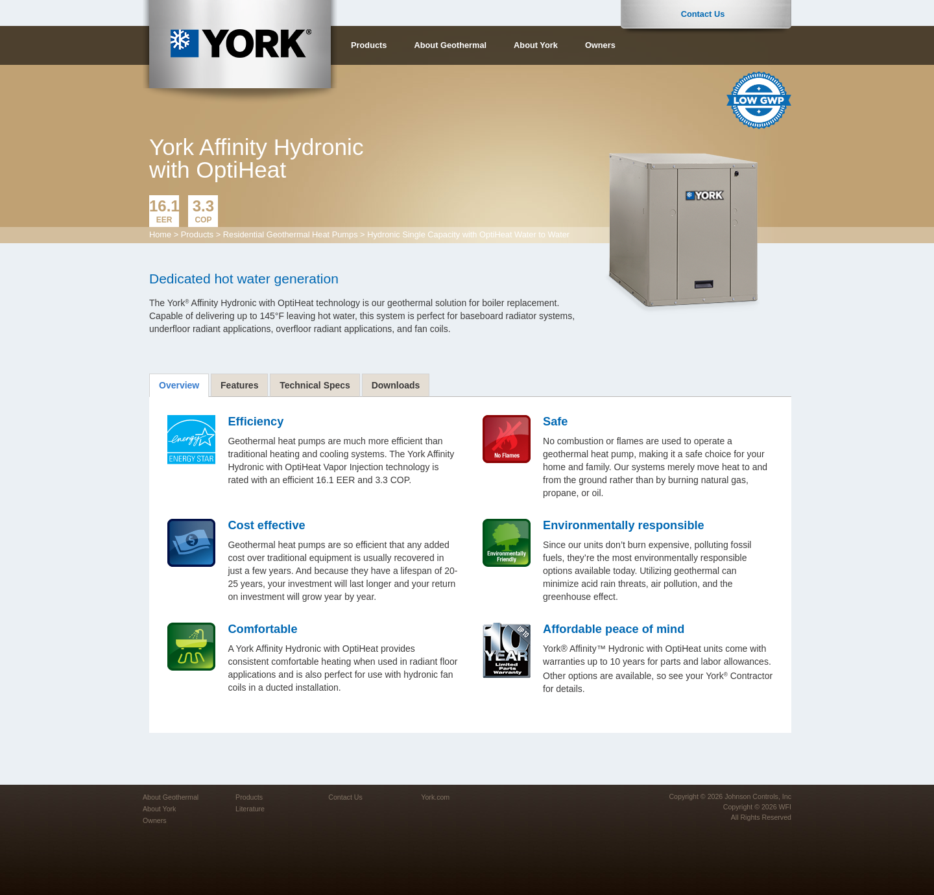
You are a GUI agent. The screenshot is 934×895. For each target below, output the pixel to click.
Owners (600, 45)
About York (536, 45)
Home (160, 234)
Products (369, 45)
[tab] (179, 385)
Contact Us (703, 14)
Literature (250, 809)
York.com (435, 797)
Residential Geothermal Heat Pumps (290, 234)
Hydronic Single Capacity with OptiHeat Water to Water (468, 234)
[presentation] (179, 385)
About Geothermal (450, 45)
